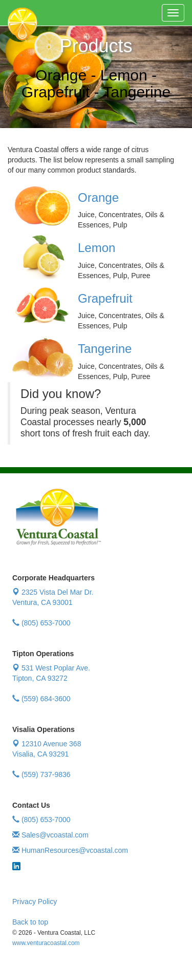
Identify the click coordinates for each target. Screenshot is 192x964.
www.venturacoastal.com (46, 943)
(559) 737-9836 (41, 774)
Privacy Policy (34, 901)
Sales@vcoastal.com (50, 835)
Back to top (30, 922)
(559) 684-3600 (41, 699)
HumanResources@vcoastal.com (70, 850)
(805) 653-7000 (41, 623)
